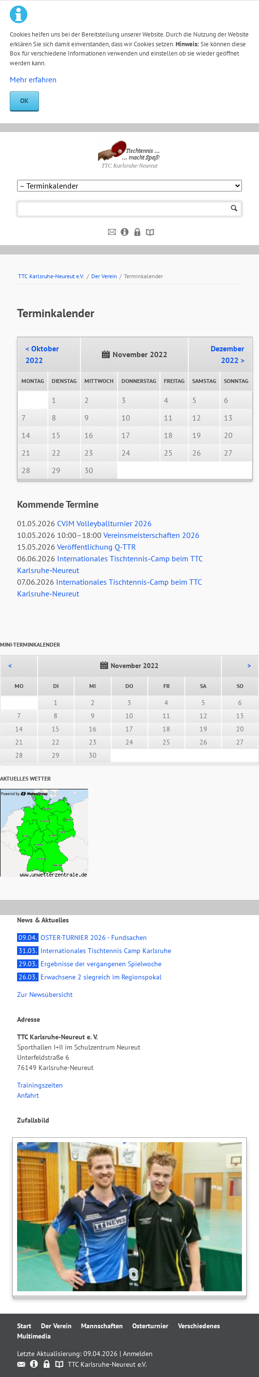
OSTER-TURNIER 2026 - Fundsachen (82, 937)
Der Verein (104, 276)
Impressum (125, 232)
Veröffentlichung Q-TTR (96, 547)
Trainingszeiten (40, 1085)
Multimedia (34, 1336)
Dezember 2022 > (227, 354)
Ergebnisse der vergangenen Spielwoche (89, 963)
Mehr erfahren (33, 79)
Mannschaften (102, 1325)
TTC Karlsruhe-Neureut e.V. (51, 276)
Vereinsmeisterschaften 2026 (151, 535)
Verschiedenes (199, 1325)
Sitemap (150, 232)
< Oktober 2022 (42, 354)
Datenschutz (138, 232)
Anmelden (138, 1353)
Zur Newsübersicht (45, 994)
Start (24, 1325)
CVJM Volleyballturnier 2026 (104, 523)
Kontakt (112, 232)
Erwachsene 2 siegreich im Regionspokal (89, 977)
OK (24, 100)
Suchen (234, 209)
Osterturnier (150, 1325)
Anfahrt (28, 1095)
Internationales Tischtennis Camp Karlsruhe (94, 950)
